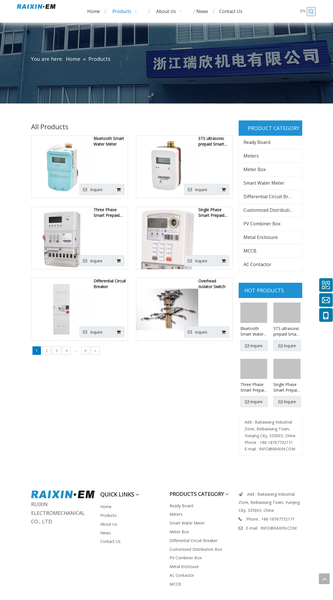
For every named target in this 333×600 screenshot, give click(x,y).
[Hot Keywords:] (311, 11)
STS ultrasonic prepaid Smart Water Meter (211, 141)
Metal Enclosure (260, 237)
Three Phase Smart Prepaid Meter (106, 212)
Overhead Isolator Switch (211, 283)
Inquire (91, 189)
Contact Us (110, 541)
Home (106, 506)
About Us (108, 524)
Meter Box (254, 169)
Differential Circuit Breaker (109, 283)
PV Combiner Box (261, 224)
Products (108, 515)
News (105, 533)
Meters (251, 156)
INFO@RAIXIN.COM (277, 449)
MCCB (249, 251)
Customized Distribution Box (272, 210)
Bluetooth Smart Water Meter (108, 141)
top (324, 578)
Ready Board (256, 142)
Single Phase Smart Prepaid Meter (211, 212)
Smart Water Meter (263, 183)
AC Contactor (257, 264)
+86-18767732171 (276, 442)
